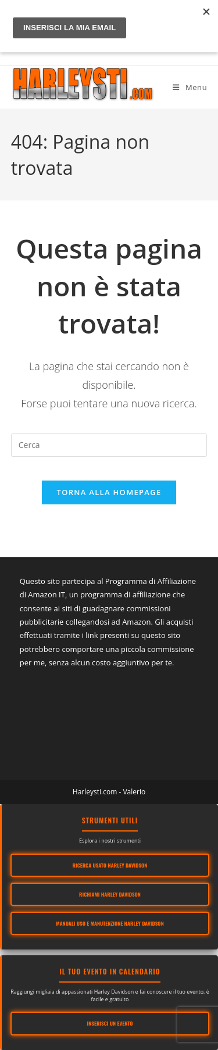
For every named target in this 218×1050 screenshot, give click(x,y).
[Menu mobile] (190, 87)
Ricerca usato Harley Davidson (110, 865)
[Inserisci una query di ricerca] (109, 445)
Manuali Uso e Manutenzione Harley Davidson (109, 923)
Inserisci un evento (110, 1023)
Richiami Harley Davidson (110, 894)
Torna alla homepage (109, 492)
